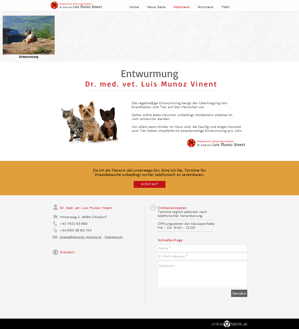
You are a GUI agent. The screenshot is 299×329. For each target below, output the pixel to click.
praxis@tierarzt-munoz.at (81, 237)
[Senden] (239, 293)
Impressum (114, 237)
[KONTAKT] (149, 184)
